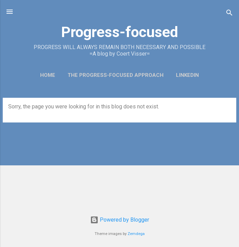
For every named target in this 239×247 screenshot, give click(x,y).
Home (47, 75)
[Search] (229, 13)
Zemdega (136, 234)
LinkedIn (187, 75)
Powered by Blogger (119, 219)
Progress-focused (119, 31)
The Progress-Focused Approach (116, 75)
